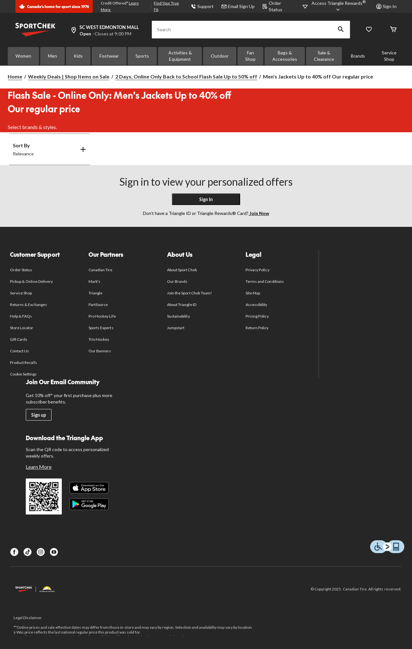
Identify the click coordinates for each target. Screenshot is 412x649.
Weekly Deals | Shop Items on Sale (68, 76)
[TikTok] (27, 552)
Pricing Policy (257, 316)
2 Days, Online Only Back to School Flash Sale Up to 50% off (186, 76)
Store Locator (21, 327)
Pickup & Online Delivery (31, 281)
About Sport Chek (182, 269)
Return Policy (257, 327)
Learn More (39, 467)
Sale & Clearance (324, 56)
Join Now (258, 213)
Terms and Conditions (265, 281)
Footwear (109, 56)
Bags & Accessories (284, 56)
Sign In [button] (386, 6)
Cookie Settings (23, 374)
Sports (142, 56)
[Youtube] (54, 552)
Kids (78, 56)
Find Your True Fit (166, 6)
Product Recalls (23, 362)
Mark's (94, 281)
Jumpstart (175, 327)
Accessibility (256, 304)
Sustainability (178, 316)
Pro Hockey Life (102, 316)
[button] (341, 29)
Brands (358, 56)
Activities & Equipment (180, 56)
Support (202, 6)
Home (15, 76)
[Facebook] (14, 552)
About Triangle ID (181, 304)
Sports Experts (101, 327)
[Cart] (393, 29)
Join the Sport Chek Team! (189, 293)
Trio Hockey (99, 339)
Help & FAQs (21, 316)
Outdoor (220, 56)
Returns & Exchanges (28, 304)
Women (23, 56)
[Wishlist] (369, 29)
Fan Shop (250, 56)
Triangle (95, 293)
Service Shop (389, 56)
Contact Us (19, 350)
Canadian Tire (101, 269)
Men (52, 56)
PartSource (98, 304)
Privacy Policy (257, 269)
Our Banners (100, 350)
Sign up (38, 415)
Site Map (253, 293)
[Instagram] (41, 552)
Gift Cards (18, 339)
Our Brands (177, 281)
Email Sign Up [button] (238, 6)
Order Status (21, 269)
